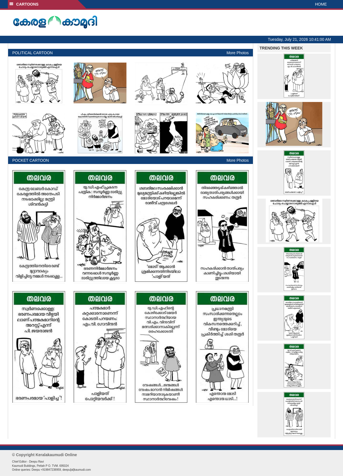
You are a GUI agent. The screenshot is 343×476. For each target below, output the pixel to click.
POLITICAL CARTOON (32, 53)
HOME (321, 4)
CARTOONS (24, 4)
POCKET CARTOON (30, 160)
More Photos (238, 53)
